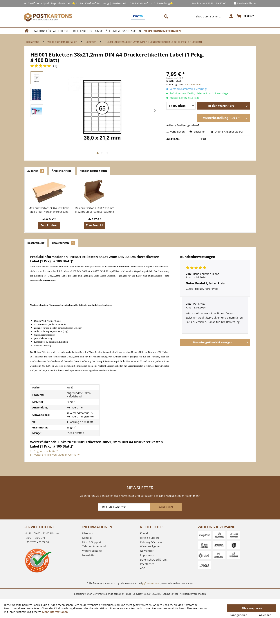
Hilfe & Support (91, 542)
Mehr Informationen (55, 612)
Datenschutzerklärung (153, 559)
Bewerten (197, 131)
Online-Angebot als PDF (227, 131)
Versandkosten (192, 84)
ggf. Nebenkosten (151, 583)
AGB (142, 568)
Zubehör (35, 170)
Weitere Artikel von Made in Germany (55, 454)
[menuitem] (194, 16)
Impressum (147, 555)
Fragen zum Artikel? (44, 451)
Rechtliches (147, 564)
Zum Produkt (49, 225)
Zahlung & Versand (94, 546)
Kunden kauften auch (93, 170)
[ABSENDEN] (166, 507)
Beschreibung (35, 243)
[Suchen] (166, 16)
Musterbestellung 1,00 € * (225, 117)
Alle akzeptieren (251, 608)
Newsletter (89, 555)
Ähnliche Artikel (62, 170)
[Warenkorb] (245, 16)
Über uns (88, 533)
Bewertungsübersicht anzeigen (220, 341)
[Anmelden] (231, 16)
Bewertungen (63, 243)
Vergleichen (175, 131)
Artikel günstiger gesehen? (182, 125)
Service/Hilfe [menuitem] (243, 3)
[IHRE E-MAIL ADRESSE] (124, 507)
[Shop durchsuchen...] (193, 16)
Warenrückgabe (92, 550)
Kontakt (87, 537)
